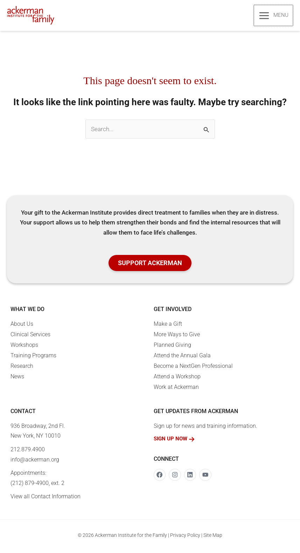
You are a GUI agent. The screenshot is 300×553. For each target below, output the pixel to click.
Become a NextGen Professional (193, 368)
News (17, 379)
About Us (22, 326)
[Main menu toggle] (273, 16)
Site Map (212, 537)
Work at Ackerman (176, 389)
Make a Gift (168, 326)
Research (22, 368)
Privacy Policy (185, 537)
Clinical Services (30, 336)
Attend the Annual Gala (182, 358)
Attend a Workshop (177, 379)
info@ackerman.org (35, 461)
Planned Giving (172, 347)
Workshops (24, 347)
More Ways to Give (177, 336)
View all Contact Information (46, 498)
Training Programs (33, 358)
